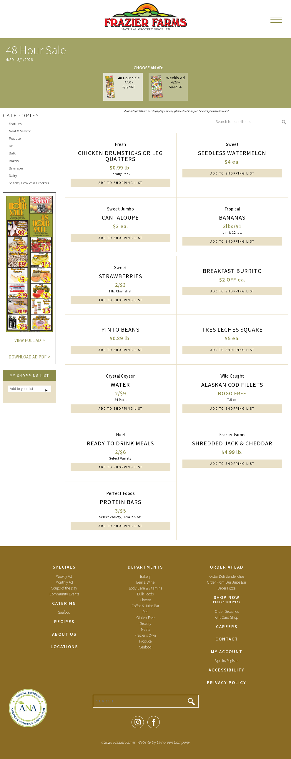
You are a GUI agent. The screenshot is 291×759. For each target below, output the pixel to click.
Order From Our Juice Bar (226, 582)
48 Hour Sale (122, 86)
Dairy (13, 175)
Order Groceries (227, 611)
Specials (64, 567)
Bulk (12, 153)
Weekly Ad (168, 86)
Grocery (145, 623)
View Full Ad (27, 340)
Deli (11, 146)
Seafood (64, 612)
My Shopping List (29, 375)
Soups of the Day (64, 588)
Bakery (14, 161)
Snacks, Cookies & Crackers (29, 183)
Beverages (16, 168)
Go (284, 122)
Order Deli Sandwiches (226, 576)
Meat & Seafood (20, 131)
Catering (64, 603)
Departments (145, 567)
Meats (145, 629)
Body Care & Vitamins (145, 588)
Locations (64, 646)
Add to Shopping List (120, 183)
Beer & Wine (145, 582)
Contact (226, 639)
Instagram (138, 722)
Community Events (64, 594)
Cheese (145, 599)
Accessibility (227, 670)
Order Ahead (227, 567)
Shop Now (227, 597)
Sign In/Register (226, 660)
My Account (226, 651)
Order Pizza (226, 588)
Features (15, 123)
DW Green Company (173, 742)
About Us (64, 634)
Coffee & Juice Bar (145, 605)
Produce (15, 138)
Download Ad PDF (27, 357)
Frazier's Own (145, 635)
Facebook (153, 722)
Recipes (64, 621)
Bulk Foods (145, 594)
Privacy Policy (226, 682)
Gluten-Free (145, 617)
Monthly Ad (64, 582)
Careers (226, 626)
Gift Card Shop (226, 617)
